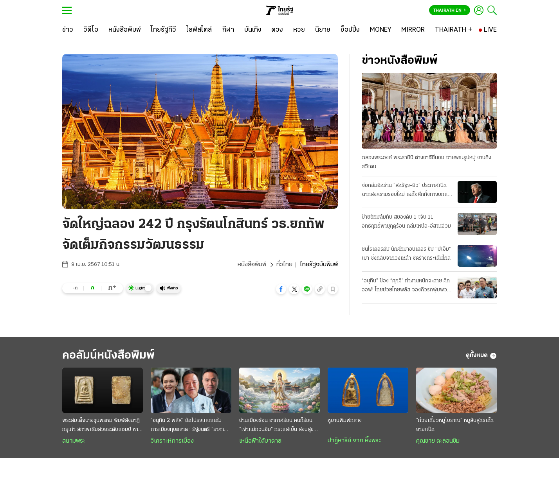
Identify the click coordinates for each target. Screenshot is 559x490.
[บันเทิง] (252, 30)
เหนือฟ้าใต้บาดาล (260, 441)
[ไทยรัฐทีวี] (163, 30)
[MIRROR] (413, 30)
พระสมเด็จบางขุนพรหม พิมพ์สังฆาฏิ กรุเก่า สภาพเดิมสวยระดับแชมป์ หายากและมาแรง (101, 426)
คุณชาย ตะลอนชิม (438, 441)
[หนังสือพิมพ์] (124, 30)
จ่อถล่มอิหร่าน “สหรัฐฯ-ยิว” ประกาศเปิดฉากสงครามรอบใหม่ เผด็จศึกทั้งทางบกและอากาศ (407, 191)
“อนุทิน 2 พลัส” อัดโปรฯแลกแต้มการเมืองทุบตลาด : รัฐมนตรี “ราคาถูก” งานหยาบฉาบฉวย (187, 426)
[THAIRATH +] (453, 30)
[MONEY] (380, 30)
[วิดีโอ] (90, 30)
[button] (281, 289)
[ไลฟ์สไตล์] (199, 30)
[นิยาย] (322, 30)
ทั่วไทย (284, 265)
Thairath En (449, 10)
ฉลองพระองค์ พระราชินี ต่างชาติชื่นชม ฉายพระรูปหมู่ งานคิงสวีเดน (426, 162)
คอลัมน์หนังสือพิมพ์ (108, 356)
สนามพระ (73, 441)
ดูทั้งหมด (481, 355)
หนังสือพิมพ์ (252, 265)
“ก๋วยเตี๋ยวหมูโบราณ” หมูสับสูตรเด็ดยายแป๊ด (455, 425)
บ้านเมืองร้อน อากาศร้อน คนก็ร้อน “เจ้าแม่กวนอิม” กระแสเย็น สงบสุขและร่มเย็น (276, 426)
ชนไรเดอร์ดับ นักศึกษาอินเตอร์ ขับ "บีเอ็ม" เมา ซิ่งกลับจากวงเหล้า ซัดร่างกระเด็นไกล (406, 253)
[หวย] (299, 30)
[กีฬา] (228, 30)
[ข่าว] (67, 30)
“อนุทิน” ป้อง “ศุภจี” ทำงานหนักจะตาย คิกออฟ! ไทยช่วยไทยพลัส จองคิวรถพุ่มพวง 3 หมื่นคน (406, 286)
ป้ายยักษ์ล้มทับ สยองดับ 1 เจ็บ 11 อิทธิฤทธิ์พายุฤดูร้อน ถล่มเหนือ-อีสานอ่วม (406, 221)
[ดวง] (277, 30)
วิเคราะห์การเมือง (172, 441)
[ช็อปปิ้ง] (350, 30)
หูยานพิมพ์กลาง (345, 421)
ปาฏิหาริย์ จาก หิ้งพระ (354, 441)
